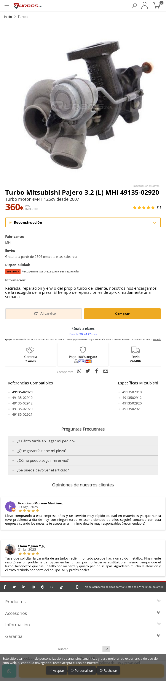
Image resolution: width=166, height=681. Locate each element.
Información (83, 625)
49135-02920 (22, 409)
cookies (28, 658)
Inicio (8, 16)
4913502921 (132, 409)
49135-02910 (22, 397)
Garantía (83, 636)
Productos (83, 602)
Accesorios (83, 613)
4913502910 (132, 392)
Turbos (23, 16)
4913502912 (132, 397)
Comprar (122, 313)
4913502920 (132, 403)
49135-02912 (22, 403)
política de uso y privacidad (119, 663)
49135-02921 (22, 414)
